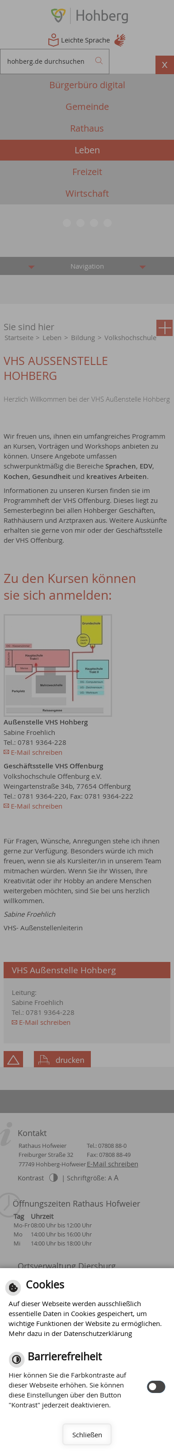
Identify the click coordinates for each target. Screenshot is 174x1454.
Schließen (87, 1434)
